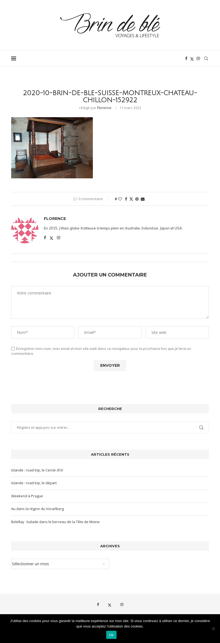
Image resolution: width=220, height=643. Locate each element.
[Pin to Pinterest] (137, 198)
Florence (104, 107)
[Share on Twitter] (131, 198)
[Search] (206, 58)
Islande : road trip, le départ (34, 482)
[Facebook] (186, 58)
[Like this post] (120, 198)
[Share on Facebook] (126, 198)
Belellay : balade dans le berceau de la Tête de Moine (55, 521)
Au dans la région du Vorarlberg (37, 508)
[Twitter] (192, 58)
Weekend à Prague (27, 495)
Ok (111, 635)
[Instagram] (198, 58)
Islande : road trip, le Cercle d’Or (37, 470)
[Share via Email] (143, 198)
